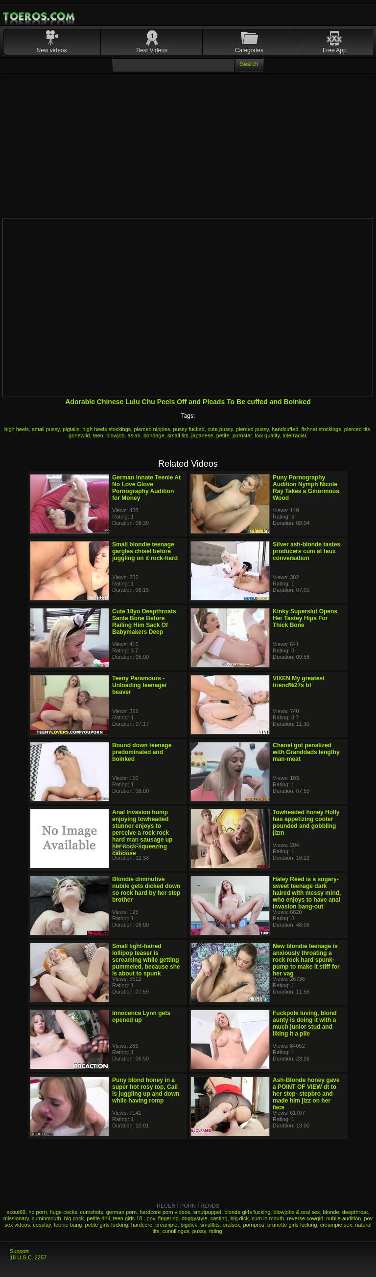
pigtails (71, 429)
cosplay (41, 1225)
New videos (52, 50)
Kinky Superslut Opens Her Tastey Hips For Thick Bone (305, 618)
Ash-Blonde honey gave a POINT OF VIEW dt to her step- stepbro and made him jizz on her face (306, 1094)
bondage (153, 435)
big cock (74, 1218)
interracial (294, 435)
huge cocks (63, 1212)
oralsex (231, 1225)
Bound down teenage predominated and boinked (141, 752)
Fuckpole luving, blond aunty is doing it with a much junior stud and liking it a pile (305, 1023)
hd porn (37, 1212)
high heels (16, 429)
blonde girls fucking (247, 1212)
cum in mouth (268, 1218)
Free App (335, 50)
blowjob (115, 435)
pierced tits (357, 429)
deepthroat (355, 1212)
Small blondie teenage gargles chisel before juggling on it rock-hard (145, 551)
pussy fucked (189, 429)
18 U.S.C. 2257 (28, 1257)
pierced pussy (252, 429)
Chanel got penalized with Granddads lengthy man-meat (306, 752)
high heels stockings (106, 429)
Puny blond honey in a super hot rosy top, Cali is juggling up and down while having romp (145, 1090)
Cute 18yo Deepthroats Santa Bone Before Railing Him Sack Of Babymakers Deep (144, 621)
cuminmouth (46, 1218)
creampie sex (336, 1225)
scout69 (16, 1212)
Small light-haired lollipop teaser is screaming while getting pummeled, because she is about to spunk (146, 960)
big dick (240, 1218)
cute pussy (220, 429)
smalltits (210, 1225)
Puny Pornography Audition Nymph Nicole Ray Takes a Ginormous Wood (306, 487)
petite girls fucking (106, 1225)
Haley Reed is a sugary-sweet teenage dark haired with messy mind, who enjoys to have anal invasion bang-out (307, 893)
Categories (249, 50)
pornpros (253, 1225)
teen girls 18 (128, 1218)
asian (134, 435)
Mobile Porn (39, 16)
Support (19, 1251)
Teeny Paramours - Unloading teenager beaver (139, 685)
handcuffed (285, 429)
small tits (177, 435)
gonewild (79, 435)
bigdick (189, 1225)
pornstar (242, 435)
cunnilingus (176, 1231)
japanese (202, 435)
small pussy (46, 429)
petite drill (98, 1218)
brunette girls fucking (292, 1225)
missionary (16, 1218)
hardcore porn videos (165, 1212)
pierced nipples (152, 429)
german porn (121, 1212)
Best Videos (151, 50)
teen (98, 435)
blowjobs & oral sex (297, 1212)
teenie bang (68, 1225)
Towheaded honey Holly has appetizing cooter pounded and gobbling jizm (306, 822)
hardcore (141, 1225)
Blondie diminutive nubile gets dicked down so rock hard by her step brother (146, 889)
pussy (199, 1231)
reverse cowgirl (305, 1218)
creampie (166, 1225)
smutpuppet (207, 1212)
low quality (267, 435)
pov (151, 1218)
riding (215, 1231)
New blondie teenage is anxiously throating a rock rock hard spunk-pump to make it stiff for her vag (306, 960)
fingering (168, 1218)
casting (219, 1218)
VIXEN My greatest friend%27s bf (299, 682)
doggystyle (195, 1218)
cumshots (91, 1212)
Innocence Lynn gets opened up (141, 1016)
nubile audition (343, 1218)
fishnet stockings (321, 429)
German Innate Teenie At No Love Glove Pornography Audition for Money (146, 487)
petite (223, 435)
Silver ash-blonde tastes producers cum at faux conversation (306, 551)
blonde (331, 1212)
